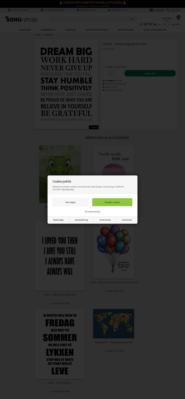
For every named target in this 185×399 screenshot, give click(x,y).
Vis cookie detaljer (92, 211)
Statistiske (127, 220)
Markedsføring (81, 220)
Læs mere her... (68, 189)
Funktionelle (105, 220)
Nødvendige (58, 220)
